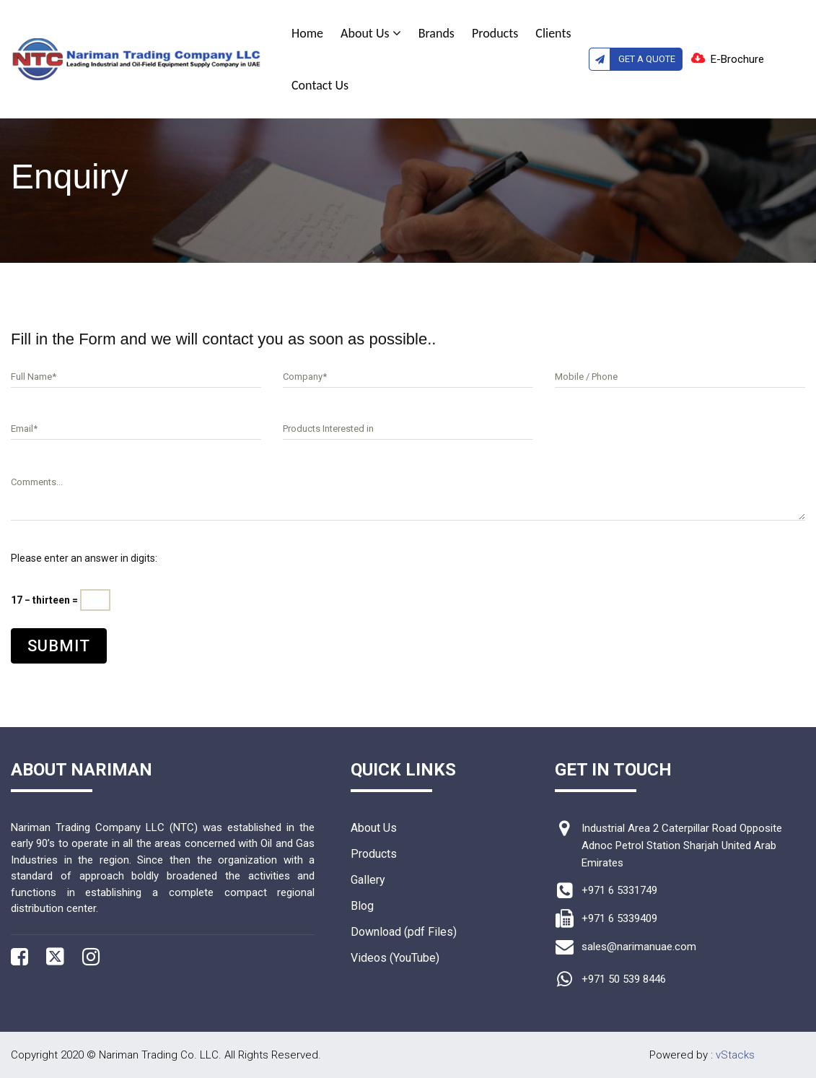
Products (495, 33)
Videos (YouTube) (395, 958)
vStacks (735, 1054)
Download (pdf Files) (404, 932)
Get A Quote (632, 59)
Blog (362, 906)
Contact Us (319, 85)
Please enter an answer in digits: (84, 558)
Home (307, 33)
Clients (553, 33)
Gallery (368, 880)
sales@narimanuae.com (639, 946)
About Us (371, 33)
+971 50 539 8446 (624, 979)
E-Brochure (737, 59)
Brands (436, 33)
